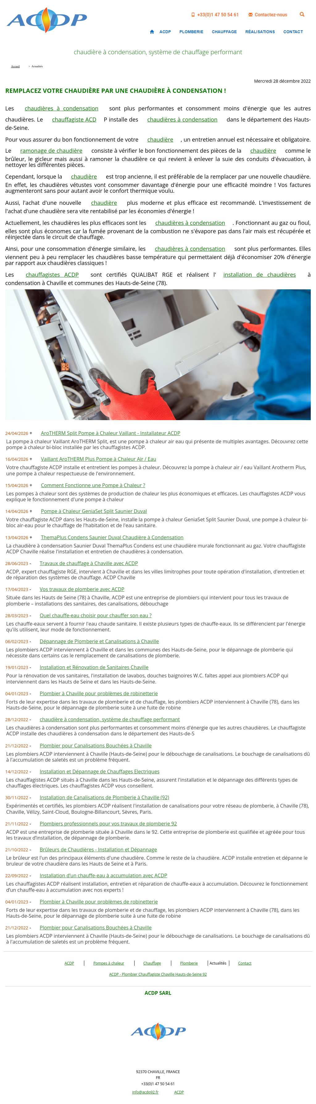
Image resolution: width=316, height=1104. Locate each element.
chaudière (160, 139)
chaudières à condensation (61, 108)
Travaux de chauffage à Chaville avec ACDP (89, 563)
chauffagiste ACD (74, 119)
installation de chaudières (259, 274)
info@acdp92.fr (145, 1092)
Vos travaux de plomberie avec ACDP (82, 589)
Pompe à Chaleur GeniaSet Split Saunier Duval (94, 511)
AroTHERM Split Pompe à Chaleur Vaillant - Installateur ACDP (111, 433)
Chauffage (152, 963)
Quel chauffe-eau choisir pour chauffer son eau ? (96, 615)
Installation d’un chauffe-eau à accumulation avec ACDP (103, 875)
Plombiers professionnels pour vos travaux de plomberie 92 (108, 823)
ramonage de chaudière (51, 150)
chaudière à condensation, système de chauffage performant (110, 719)
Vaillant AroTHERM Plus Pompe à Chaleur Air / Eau (98, 459)
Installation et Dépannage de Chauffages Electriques (100, 771)
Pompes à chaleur (108, 963)
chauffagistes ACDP (52, 274)
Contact (245, 963)
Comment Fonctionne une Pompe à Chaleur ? (93, 485)
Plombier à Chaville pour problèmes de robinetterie (99, 693)
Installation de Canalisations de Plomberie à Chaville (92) (104, 797)
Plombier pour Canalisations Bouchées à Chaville (96, 745)
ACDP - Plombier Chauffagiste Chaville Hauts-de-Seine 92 (158, 974)
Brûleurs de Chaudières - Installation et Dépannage (98, 849)
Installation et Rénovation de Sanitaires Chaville (94, 667)
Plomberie (189, 963)
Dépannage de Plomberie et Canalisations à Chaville (99, 641)
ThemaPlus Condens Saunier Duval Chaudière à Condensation (112, 537)
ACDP (69, 963)
